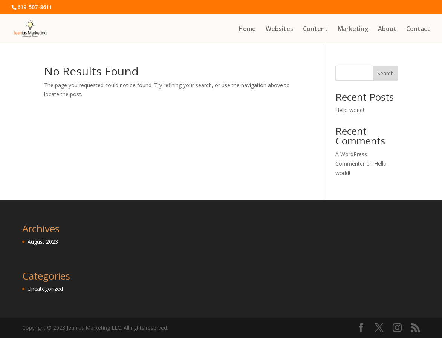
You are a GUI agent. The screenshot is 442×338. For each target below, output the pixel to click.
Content (315, 29)
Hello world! (349, 110)
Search (385, 73)
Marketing (353, 29)
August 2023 (43, 241)
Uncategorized (45, 288)
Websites (279, 29)
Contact (418, 29)
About (387, 29)
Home (247, 29)
